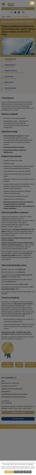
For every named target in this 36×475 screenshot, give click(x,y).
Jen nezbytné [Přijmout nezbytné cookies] (18, 471)
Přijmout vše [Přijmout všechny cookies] (9, 471)
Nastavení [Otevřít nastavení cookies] (27, 471)
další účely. (30, 464)
